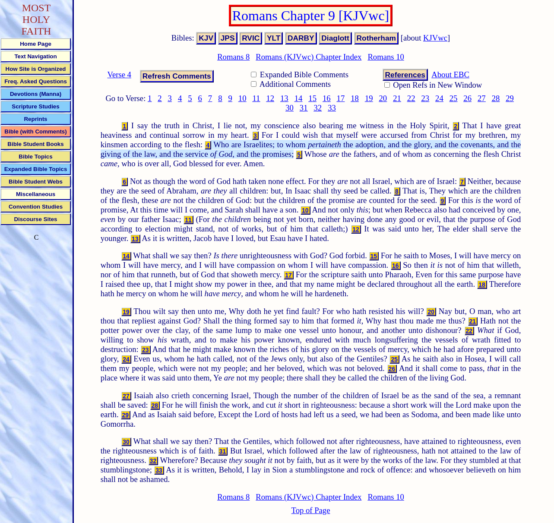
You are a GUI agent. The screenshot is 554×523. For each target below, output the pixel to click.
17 (341, 98)
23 (425, 98)
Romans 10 (385, 56)
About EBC (450, 74)
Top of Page (310, 510)
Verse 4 (119, 74)
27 (482, 98)
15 (312, 98)
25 (454, 98)
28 (496, 98)
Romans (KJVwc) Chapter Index (308, 56)
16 (327, 98)
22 (411, 98)
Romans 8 (233, 56)
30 (289, 107)
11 (256, 98)
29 (510, 98)
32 (317, 107)
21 (397, 98)
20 (383, 98)
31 (304, 107)
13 (284, 98)
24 (439, 98)
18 (355, 98)
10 (242, 98)
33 (332, 107)
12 (270, 98)
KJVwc (435, 37)
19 (369, 98)
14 (298, 98)
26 (467, 98)
